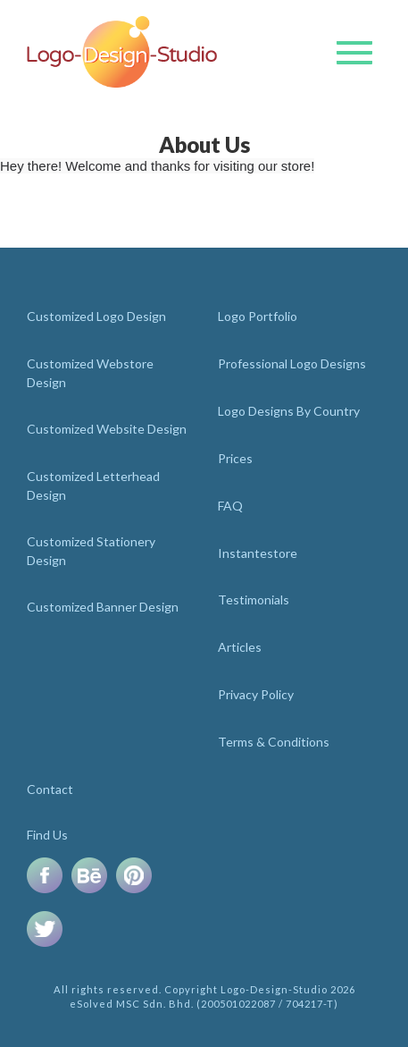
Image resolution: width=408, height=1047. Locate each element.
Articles (240, 646)
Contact (50, 789)
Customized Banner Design (103, 606)
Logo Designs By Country (289, 410)
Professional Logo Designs (292, 363)
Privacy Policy (256, 694)
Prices (235, 458)
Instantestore (257, 553)
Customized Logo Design (96, 316)
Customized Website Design (107, 428)
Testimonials (253, 599)
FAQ (230, 505)
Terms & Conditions (273, 741)
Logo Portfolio (257, 316)
